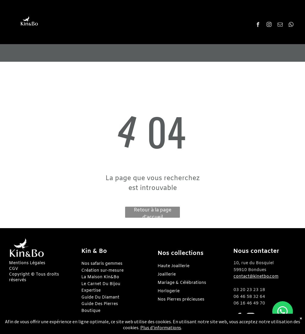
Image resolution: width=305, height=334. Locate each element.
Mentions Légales (27, 263)
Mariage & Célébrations (182, 283)
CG (12, 269)
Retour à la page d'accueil (153, 212)
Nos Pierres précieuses (181, 299)
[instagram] (269, 25)
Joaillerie (167, 274)
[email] (280, 25)
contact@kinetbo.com (256, 276)
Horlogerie (169, 291)
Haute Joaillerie (173, 266)
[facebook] (258, 25)
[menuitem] (153, 23)
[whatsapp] (291, 25)
